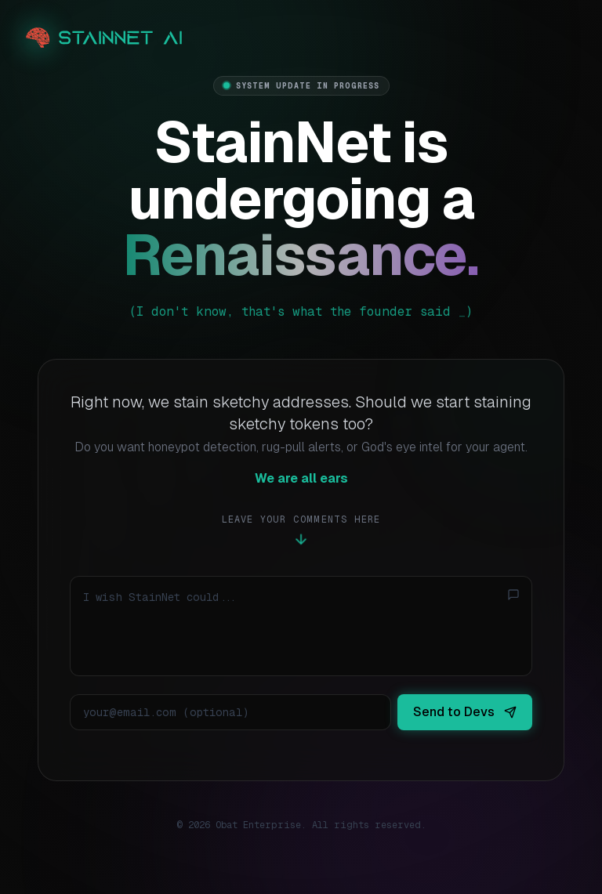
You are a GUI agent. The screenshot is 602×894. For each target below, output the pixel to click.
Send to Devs (465, 711)
